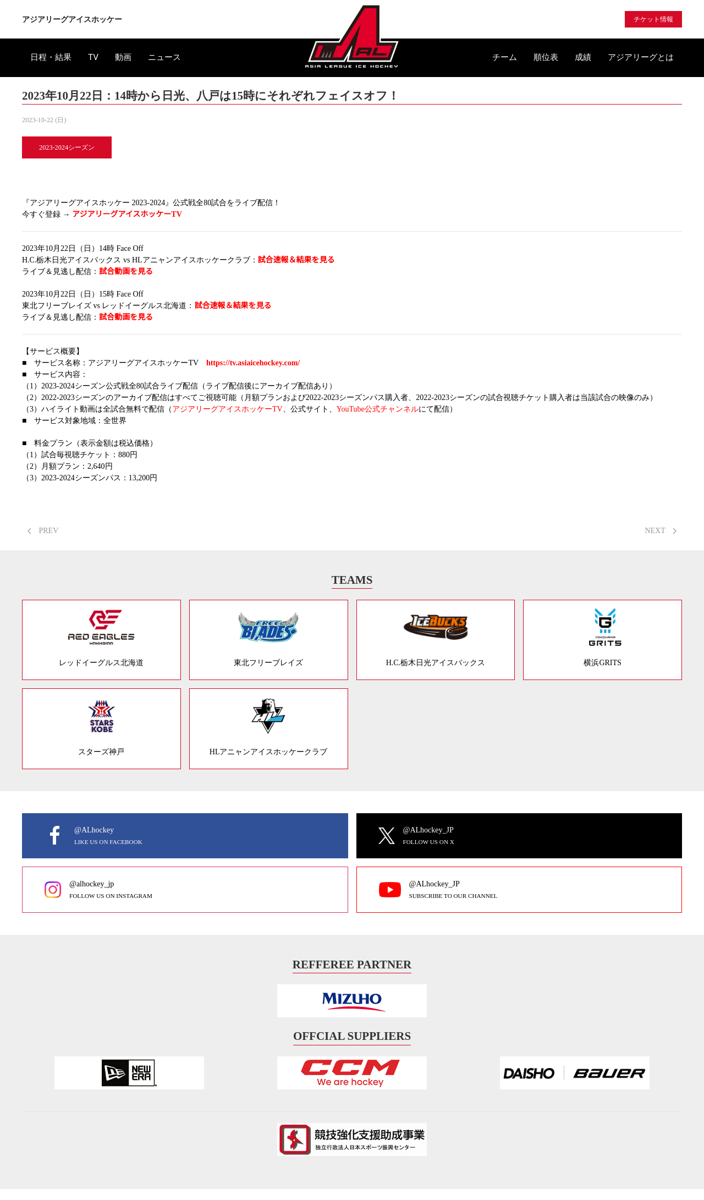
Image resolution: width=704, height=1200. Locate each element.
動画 (123, 57)
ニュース (164, 57)
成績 (583, 57)
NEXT (660, 531)
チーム (504, 57)
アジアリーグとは (641, 57)
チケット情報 (653, 19)
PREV (43, 531)
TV (93, 57)
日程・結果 (51, 57)
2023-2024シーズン (67, 147)
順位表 (546, 57)
